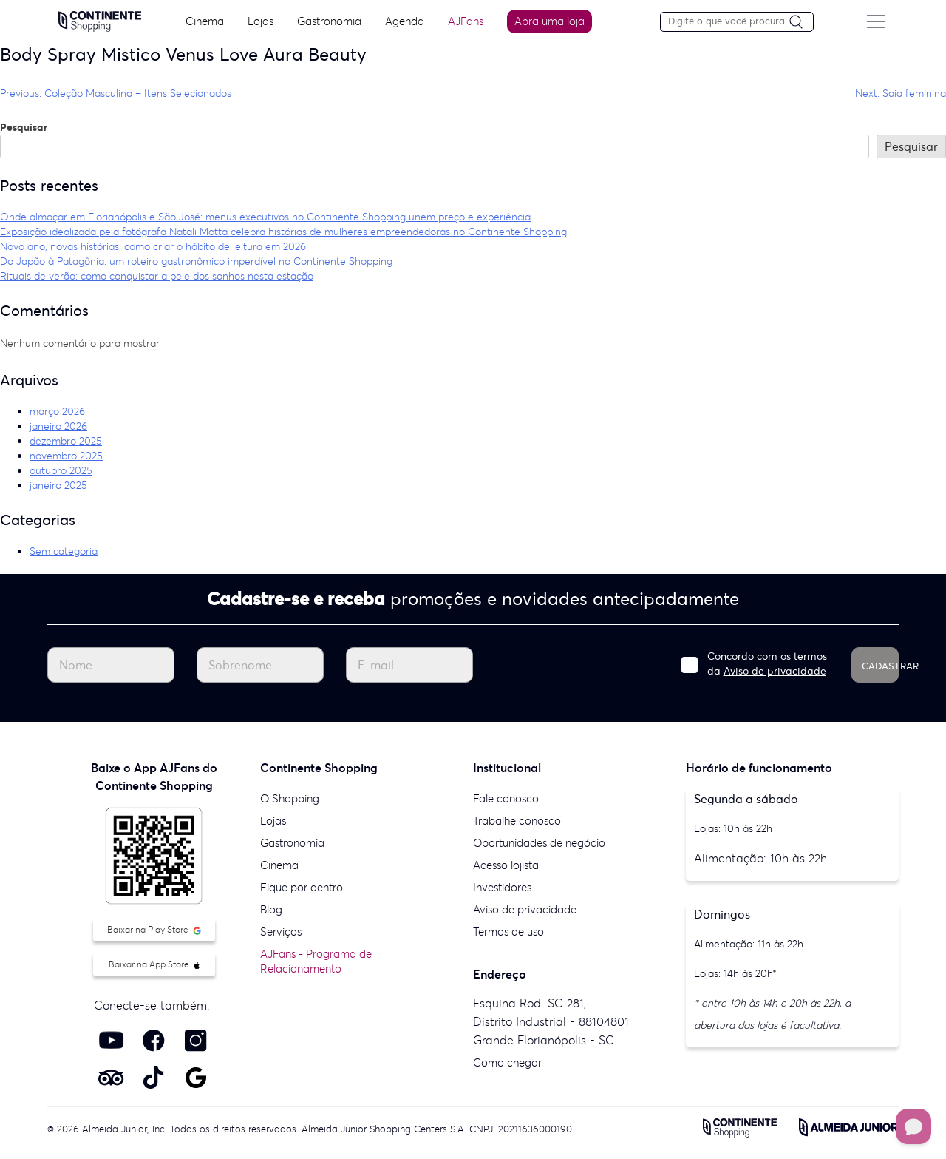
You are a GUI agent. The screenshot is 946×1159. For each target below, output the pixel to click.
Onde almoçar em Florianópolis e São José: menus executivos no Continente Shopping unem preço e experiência (265, 216)
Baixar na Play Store (154, 929)
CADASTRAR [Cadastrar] (814, 666)
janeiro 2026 (58, 426)
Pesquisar (23, 127)
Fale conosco (506, 798)
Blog (271, 909)
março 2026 (57, 411)
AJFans (465, 21)
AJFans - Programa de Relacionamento (316, 961)
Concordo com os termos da (644, 663)
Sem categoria (64, 551)
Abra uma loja (549, 21)
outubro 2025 (61, 470)
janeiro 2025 (58, 485)
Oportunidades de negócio (539, 843)
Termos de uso (508, 932)
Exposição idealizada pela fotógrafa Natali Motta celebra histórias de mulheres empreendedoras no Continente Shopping (283, 231)
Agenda (403, 21)
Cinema (203, 21)
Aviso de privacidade (652, 671)
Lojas (259, 21)
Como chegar (507, 1062)
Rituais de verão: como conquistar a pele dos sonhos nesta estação (156, 276)
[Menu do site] (879, 21)
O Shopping (289, 798)
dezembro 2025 (66, 440)
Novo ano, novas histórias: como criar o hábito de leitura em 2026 (153, 246)
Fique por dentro (301, 887)
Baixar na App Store (154, 964)
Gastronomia (328, 21)
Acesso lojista (506, 865)
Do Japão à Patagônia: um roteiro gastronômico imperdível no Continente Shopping (196, 261)
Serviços (281, 932)
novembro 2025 (66, 455)
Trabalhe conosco (517, 821)
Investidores (502, 887)
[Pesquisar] (804, 22)
